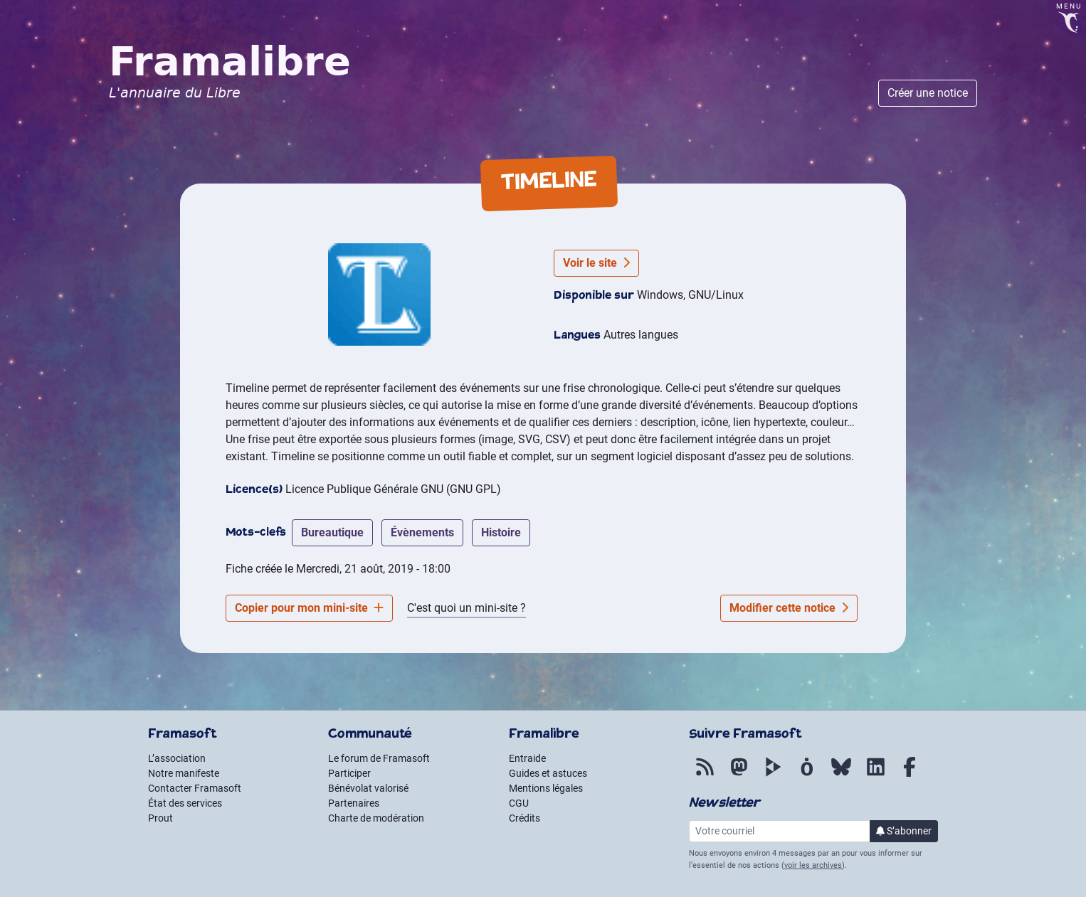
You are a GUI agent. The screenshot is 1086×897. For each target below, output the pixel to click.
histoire (501, 532)
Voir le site (596, 263)
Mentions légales (546, 788)
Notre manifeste (183, 773)
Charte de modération (376, 818)
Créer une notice (927, 93)
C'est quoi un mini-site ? (466, 608)
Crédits (524, 818)
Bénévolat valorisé (368, 788)
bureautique (332, 532)
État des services (185, 803)
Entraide (527, 758)
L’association (177, 758)
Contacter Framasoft (194, 788)
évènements (422, 532)
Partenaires (353, 803)
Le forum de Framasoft (379, 758)
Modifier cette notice (788, 608)
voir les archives (813, 865)
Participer (349, 773)
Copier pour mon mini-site (309, 608)
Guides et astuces (548, 773)
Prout (160, 818)
